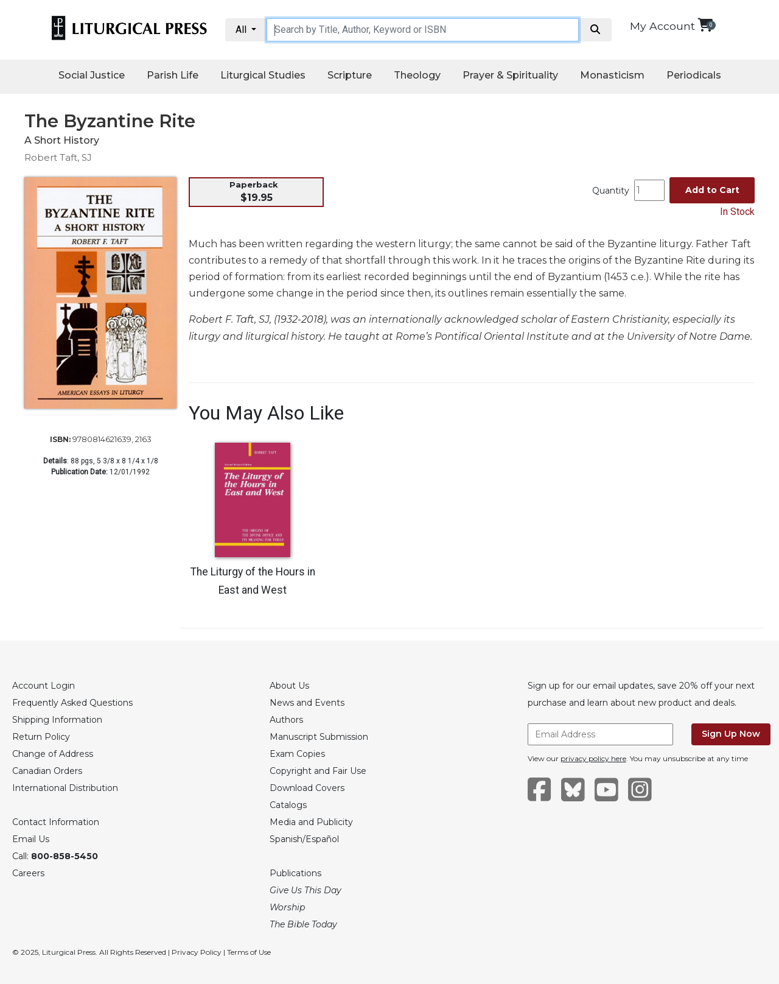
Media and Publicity (311, 822)
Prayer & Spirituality (510, 75)
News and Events (307, 702)
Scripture (349, 75)
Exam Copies (297, 753)
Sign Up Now (731, 733)
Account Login (43, 685)
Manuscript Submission (319, 736)
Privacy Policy (197, 952)
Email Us (30, 839)
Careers (28, 873)
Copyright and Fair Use (318, 770)
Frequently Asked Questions (72, 702)
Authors (286, 719)
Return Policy (41, 736)
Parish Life (172, 75)
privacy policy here (593, 758)
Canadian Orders (47, 770)
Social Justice (91, 75)
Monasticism (612, 75)
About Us (289, 685)
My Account (662, 25)
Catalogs (288, 805)
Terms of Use (249, 952)
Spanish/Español (304, 839)
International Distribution (65, 787)
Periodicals (693, 75)
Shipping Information (57, 719)
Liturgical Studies (263, 75)
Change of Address (52, 753)
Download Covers (307, 787)
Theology (417, 75)
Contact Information (55, 822)
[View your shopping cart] (705, 24)
